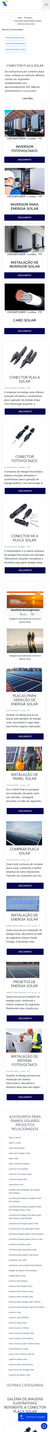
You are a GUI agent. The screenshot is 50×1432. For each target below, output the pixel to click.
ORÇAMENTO (24, 159)
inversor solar (15, 1312)
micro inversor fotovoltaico (21, 1338)
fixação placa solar (17, 1275)
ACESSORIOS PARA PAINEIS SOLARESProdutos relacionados (25, 1122)
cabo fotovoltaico (17, 1148)
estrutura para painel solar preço (23, 1254)
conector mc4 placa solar (20, 1174)
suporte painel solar (18, 1359)
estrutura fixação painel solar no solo (26, 1239)
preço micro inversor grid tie (21, 1354)
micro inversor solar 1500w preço (24, 1343)
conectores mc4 (16, 1184)
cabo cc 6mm (15, 1137)
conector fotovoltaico (15, 43)
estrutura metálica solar (19, 1244)
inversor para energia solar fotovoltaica (26, 1307)
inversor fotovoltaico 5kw (20, 1286)
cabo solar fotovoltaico (19, 1163)
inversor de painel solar (19, 1374)
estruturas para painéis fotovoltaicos (25, 1265)
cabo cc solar (15, 1142)
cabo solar (13, 1158)
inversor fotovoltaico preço (21, 1291)
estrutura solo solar (18, 1260)
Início (20, 17)
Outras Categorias (25, 1385)
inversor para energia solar (21, 1296)
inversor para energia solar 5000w (25, 1301)
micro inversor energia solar (21, 1333)
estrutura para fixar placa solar (23, 1249)
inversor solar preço (18, 1322)
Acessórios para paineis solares (27, 20)
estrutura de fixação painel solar (23, 1223)
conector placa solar (15, 37)
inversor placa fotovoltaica (21, 1364)
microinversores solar (15, 49)
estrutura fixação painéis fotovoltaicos (26, 1234)
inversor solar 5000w (19, 1317)
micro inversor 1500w (19, 1328)
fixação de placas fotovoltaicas (23, 1270)
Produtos (28, 17)
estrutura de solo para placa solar (24, 1228)
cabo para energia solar (19, 1153)
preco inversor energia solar (21, 1369)
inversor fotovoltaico (18, 1281)
